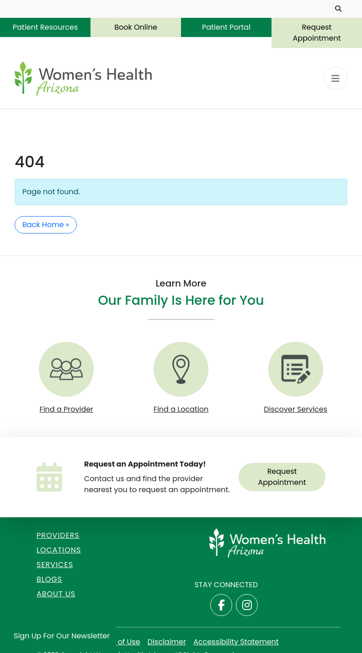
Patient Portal (226, 27)
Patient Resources (45, 27)
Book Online (135, 27)
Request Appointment (317, 32)
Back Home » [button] (45, 224)
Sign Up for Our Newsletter (62, 636)
